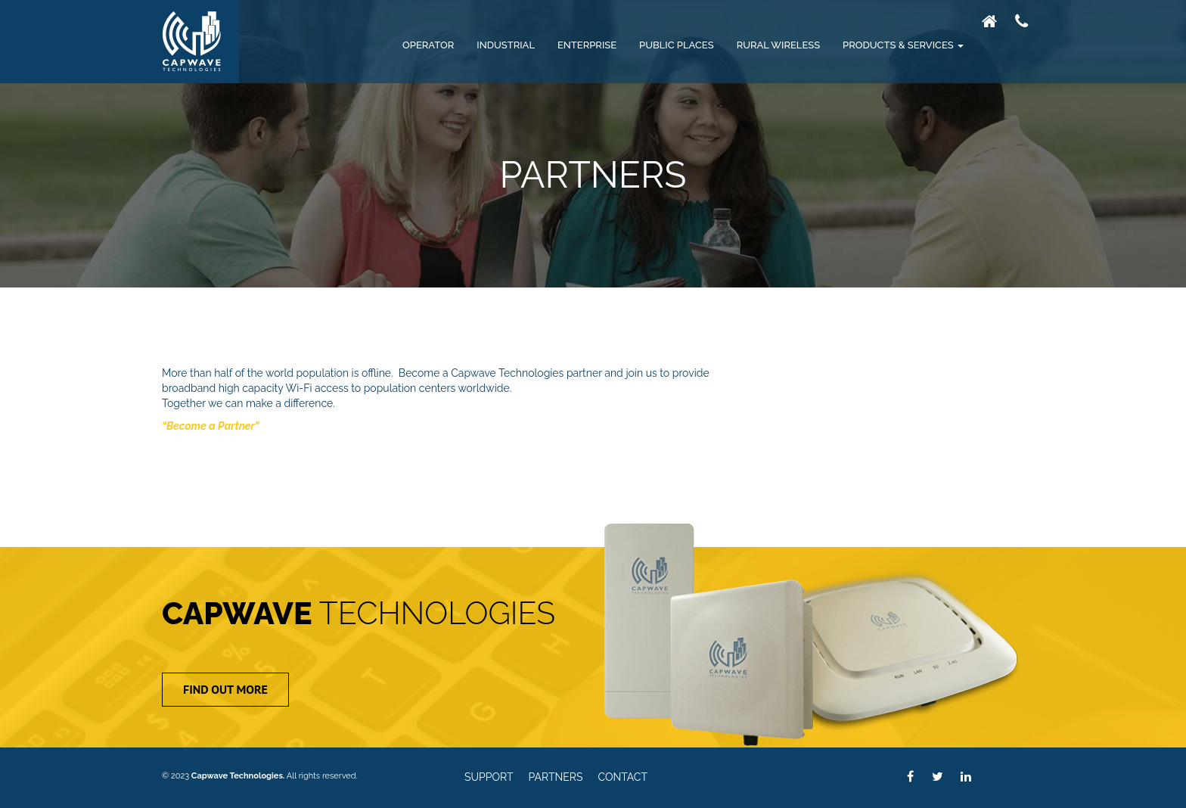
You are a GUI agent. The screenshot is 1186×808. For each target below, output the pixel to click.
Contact (623, 778)
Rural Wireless (778, 45)
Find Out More (225, 689)
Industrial (506, 45)
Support (489, 778)
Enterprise (586, 45)
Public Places (676, 45)
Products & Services (903, 45)
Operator (428, 45)
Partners (556, 778)
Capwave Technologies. (238, 776)
